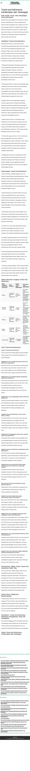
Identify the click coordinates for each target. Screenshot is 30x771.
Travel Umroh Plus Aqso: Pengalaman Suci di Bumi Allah (13, 670)
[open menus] (1, 3)
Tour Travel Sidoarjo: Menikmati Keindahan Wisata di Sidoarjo (15, 660)
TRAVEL (15, 2)
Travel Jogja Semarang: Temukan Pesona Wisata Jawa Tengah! (14, 705)
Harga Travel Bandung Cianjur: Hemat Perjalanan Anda (13, 686)
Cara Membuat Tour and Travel (8, 674)
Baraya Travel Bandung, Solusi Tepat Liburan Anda (12, 726)
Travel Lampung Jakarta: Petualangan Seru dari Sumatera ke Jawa (14, 728)
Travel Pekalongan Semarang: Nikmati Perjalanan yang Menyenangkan (13, 731)
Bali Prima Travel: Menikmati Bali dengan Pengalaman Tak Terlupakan (14, 712)
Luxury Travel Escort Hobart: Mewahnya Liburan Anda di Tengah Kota (13, 693)
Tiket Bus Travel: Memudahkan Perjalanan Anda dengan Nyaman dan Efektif (13, 677)
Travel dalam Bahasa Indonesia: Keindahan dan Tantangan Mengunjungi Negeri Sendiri (14, 665)
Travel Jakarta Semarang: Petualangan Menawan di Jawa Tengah (15, 720)
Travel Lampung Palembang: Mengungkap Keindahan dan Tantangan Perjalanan (14, 709)
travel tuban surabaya (5, 706)
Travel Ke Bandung (5, 718)
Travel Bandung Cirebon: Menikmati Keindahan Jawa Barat (14, 713)
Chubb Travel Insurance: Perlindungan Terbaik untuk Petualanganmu (12, 716)
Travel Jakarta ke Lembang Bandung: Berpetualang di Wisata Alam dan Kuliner (14, 673)
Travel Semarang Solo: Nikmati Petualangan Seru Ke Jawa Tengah (14, 722)
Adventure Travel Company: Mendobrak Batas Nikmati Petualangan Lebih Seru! (13, 663)
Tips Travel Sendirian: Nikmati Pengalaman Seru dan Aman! (14, 690)
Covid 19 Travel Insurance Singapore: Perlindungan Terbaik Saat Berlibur (14, 688)
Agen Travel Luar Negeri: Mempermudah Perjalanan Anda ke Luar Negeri (14, 668)
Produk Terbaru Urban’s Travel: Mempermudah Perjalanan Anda (15, 682)
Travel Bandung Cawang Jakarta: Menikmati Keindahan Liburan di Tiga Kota (15, 680)
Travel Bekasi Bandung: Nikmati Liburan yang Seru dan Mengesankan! (13, 703)
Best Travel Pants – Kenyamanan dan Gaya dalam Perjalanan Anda (14, 684)
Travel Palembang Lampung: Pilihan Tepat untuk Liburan (13, 724)
